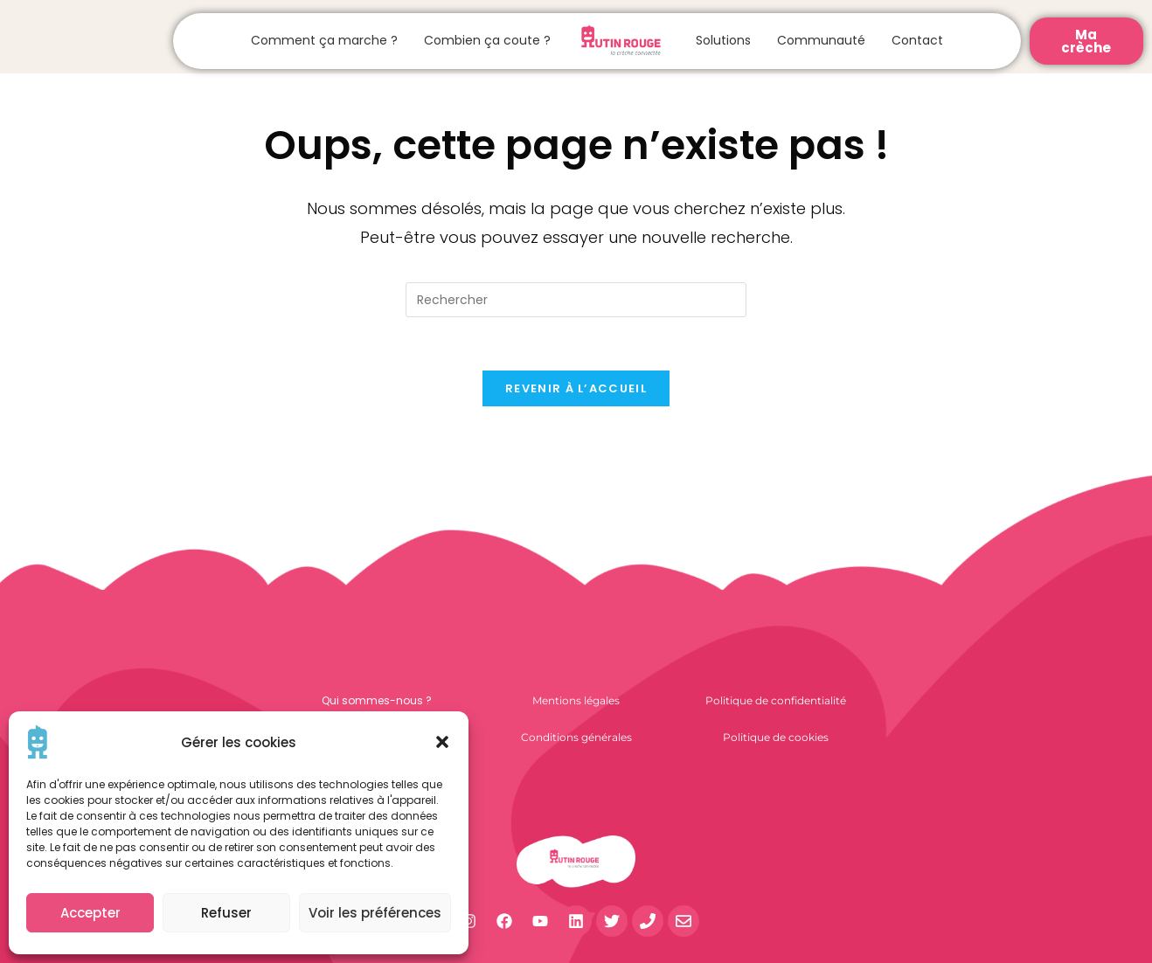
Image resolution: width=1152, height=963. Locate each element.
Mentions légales (576, 700)
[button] (442, 742)
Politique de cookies (776, 737)
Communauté (821, 40)
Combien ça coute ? (487, 40)
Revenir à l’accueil (576, 388)
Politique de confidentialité (775, 700)
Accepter (90, 913)
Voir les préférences (375, 913)
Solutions (723, 40)
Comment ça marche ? (324, 40)
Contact (917, 40)
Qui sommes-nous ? (377, 700)
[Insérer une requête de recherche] (576, 299)
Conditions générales (576, 737)
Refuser (226, 913)
